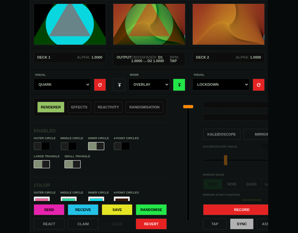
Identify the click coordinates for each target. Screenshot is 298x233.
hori (231, 184)
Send (49, 210)
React (49, 224)
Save (117, 210)
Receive (83, 210)
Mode (134, 74)
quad (251, 184)
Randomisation (144, 107)
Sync (242, 224)
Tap (215, 224)
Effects (79, 107)
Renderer (51, 107)
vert (212, 184)
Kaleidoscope (221, 134)
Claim (83, 224)
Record (242, 210)
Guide (117, 224)
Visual (40, 74)
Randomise (151, 210)
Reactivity (108, 107)
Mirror (262, 134)
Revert (151, 224)
